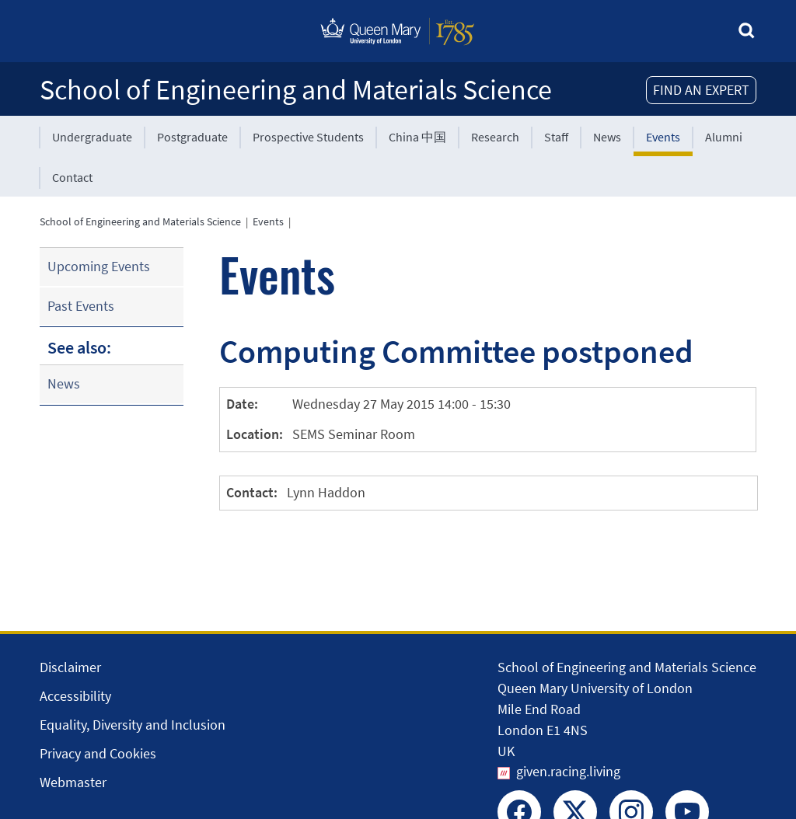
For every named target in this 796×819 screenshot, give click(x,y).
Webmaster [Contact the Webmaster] (73, 782)
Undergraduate (92, 137)
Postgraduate (192, 137)
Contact (72, 177)
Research (495, 137)
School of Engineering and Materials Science (296, 89)
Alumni (723, 137)
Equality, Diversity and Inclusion (132, 725)
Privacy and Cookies (98, 753)
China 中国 (417, 137)
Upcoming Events (98, 266)
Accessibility (75, 696)
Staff (556, 137)
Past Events (80, 306)
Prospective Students (308, 137)
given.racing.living (568, 771)
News (607, 137)
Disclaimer (70, 667)
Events (663, 137)
